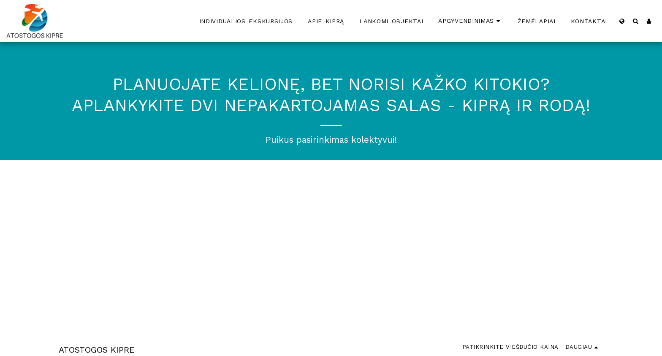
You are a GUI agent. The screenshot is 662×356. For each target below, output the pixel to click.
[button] (635, 21)
